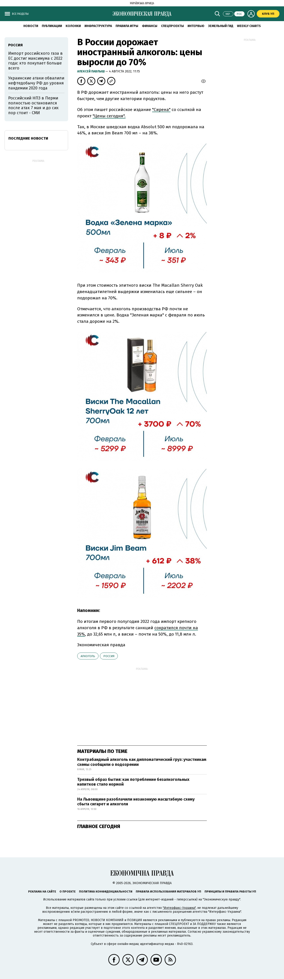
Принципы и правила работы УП (230, 891)
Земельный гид (220, 26)
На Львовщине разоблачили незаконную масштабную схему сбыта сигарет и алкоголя (136, 802)
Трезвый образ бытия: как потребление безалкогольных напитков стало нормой (133, 782)
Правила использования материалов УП (168, 891)
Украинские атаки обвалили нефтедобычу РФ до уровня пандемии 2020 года (36, 83)
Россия (108, 656)
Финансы (149, 26)
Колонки (73, 26)
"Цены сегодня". (109, 115)
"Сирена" (161, 109)
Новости (30, 26)
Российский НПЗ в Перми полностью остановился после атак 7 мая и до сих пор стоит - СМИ (33, 105)
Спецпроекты (172, 26)
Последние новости (28, 138)
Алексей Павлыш (91, 71)
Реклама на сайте (42, 891)
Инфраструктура (98, 26)
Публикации (52, 26)
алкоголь (88, 656)
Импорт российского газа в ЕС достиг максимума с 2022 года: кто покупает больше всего (35, 61)
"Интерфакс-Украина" (179, 908)
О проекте (67, 891)
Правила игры (127, 26)
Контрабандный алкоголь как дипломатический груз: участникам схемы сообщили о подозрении (141, 762)
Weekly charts (249, 26)
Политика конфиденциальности (105, 891)
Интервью (196, 26)
